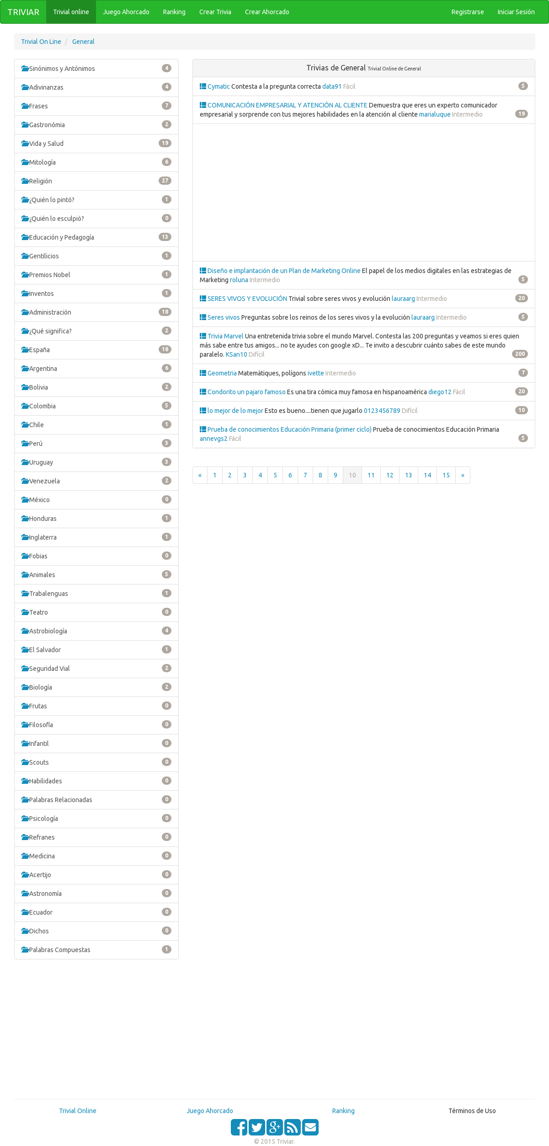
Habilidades (96, 780)
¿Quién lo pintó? (96, 199)
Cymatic (215, 86)
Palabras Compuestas (96, 949)
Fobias (96, 556)
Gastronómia (96, 124)
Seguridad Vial (96, 668)
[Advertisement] (96, 1033)
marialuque (435, 114)
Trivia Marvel (222, 336)
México (96, 499)
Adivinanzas (96, 87)
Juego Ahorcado (210, 1110)
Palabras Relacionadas (96, 799)
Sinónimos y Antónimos (96, 68)
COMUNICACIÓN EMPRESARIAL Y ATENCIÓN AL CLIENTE (284, 105)
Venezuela (96, 481)
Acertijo (96, 874)
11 (371, 475)
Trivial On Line (41, 41)
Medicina (96, 855)
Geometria (219, 373)
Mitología (96, 162)
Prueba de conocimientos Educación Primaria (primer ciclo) (286, 429)
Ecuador (96, 912)
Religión (96, 181)
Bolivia (96, 387)
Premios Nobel (96, 274)
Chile (96, 424)
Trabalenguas (96, 593)
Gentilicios (96, 256)
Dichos (96, 930)
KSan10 (236, 354)
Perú (96, 443)
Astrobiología (96, 631)
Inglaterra (96, 537)
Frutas (96, 706)
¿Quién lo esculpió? (96, 218)
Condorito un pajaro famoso (243, 392)
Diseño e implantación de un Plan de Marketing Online (281, 270)
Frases (96, 106)
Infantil (96, 743)
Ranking (343, 1110)
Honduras (96, 518)
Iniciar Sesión (516, 12)
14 (427, 475)
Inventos (96, 293)
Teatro (96, 612)
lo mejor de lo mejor (232, 410)
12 (390, 475)
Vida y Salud (96, 143)
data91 (332, 86)
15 (446, 475)
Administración (96, 312)
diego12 (440, 392)
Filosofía (96, 724)
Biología (96, 687)
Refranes (96, 837)
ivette (316, 373)
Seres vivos (220, 317)
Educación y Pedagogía (96, 237)
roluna (239, 280)
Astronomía (96, 893)
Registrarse (468, 12)
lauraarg (403, 298)
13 (408, 475)
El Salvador (96, 649)
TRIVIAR (23, 11)
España (96, 349)
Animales (96, 574)
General (83, 41)
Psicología (96, 818)
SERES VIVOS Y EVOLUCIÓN (244, 298)
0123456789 (382, 410)
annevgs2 (214, 438)
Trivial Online (77, 1110)
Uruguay (96, 462)
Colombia (96, 406)
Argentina (96, 368)
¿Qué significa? (96, 331)
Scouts (96, 762)
